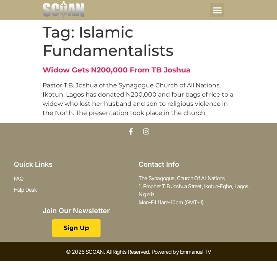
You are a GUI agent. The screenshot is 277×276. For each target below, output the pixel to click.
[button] (217, 10)
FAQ (19, 178)
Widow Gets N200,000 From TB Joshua (117, 70)
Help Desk (25, 189)
